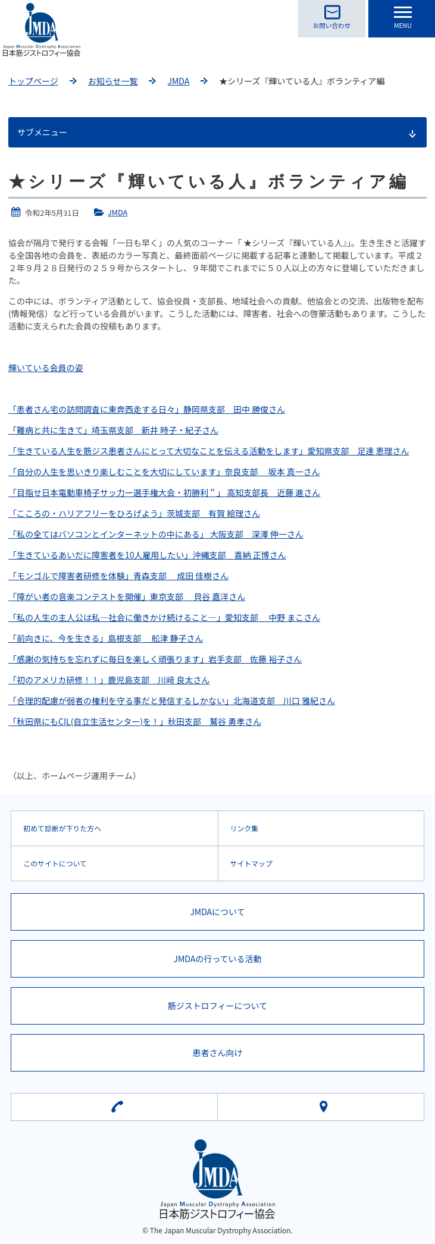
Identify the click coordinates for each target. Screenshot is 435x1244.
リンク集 (244, 828)
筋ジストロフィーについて (217, 1005)
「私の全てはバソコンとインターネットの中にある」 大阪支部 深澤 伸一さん (155, 534)
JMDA (178, 81)
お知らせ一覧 (113, 81)
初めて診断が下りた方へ (62, 828)
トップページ (33, 81)
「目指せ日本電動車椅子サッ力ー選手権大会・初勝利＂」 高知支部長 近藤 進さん (164, 492)
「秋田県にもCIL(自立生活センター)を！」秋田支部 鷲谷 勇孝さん (134, 721)
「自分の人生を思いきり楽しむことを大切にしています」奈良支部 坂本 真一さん (164, 472)
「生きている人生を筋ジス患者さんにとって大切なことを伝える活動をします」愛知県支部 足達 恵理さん (208, 451)
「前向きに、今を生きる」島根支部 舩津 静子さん (106, 638)
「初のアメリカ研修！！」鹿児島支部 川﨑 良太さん (108, 680)
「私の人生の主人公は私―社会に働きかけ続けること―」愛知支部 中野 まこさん (164, 617)
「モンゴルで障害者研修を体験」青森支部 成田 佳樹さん (118, 576)
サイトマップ (251, 863)
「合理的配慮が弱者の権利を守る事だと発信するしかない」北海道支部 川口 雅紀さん (171, 700)
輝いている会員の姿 (45, 367)
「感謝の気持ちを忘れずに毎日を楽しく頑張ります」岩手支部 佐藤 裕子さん (155, 659)
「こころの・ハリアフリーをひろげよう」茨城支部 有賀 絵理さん (134, 513)
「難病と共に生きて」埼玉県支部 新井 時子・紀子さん (113, 430)
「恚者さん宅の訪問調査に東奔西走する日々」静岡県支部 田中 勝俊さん (146, 409)
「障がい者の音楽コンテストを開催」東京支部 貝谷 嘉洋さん (126, 596)
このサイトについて (55, 863)
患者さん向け (218, 1052)
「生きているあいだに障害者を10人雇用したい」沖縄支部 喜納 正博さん (147, 555)
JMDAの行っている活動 (217, 959)
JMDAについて (217, 912)
